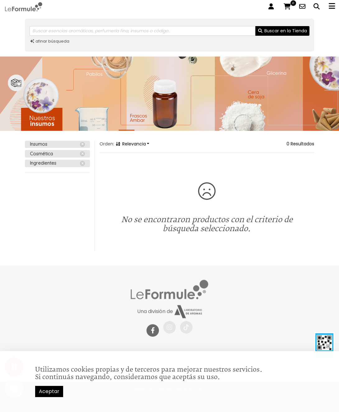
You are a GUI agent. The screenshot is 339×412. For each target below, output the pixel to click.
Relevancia (130, 144)
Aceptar (49, 391)
